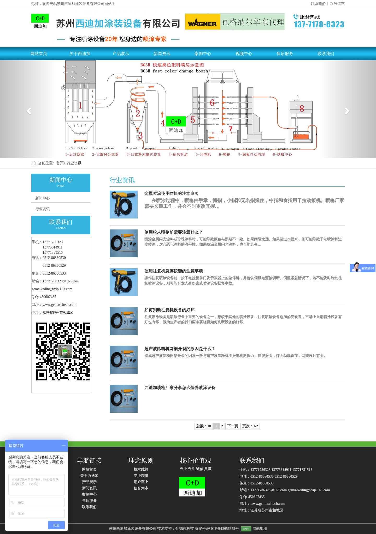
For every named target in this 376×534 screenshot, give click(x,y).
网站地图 (259, 529)
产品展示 (121, 53)
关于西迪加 (79, 53)
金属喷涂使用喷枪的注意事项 (171, 193)
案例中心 (203, 53)
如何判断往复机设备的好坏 (169, 310)
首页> (61, 163)
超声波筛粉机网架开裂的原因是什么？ (179, 349)
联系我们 (326, 53)
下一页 (232, 426)
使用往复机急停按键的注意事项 (173, 271)
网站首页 (39, 53)
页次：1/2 (250, 426)
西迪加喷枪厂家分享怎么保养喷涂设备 (179, 387)
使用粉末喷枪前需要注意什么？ (173, 232)
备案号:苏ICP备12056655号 (217, 529)
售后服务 (285, 53)
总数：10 (203, 426)
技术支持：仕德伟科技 (175, 529)
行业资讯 (74, 163)
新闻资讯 (162, 53)
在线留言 (337, 4)
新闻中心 (42, 198)
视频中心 (244, 53)
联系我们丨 (320, 4)
